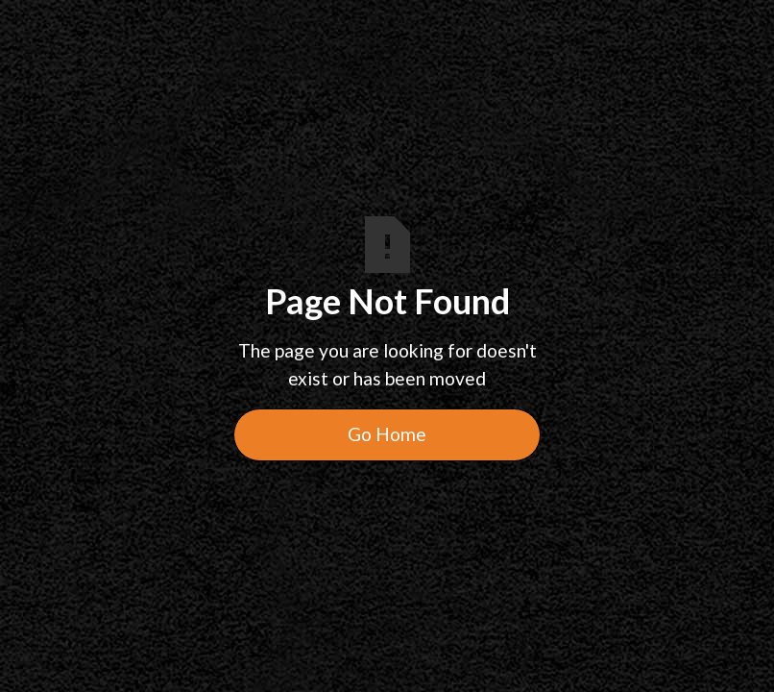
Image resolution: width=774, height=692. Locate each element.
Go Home (387, 434)
